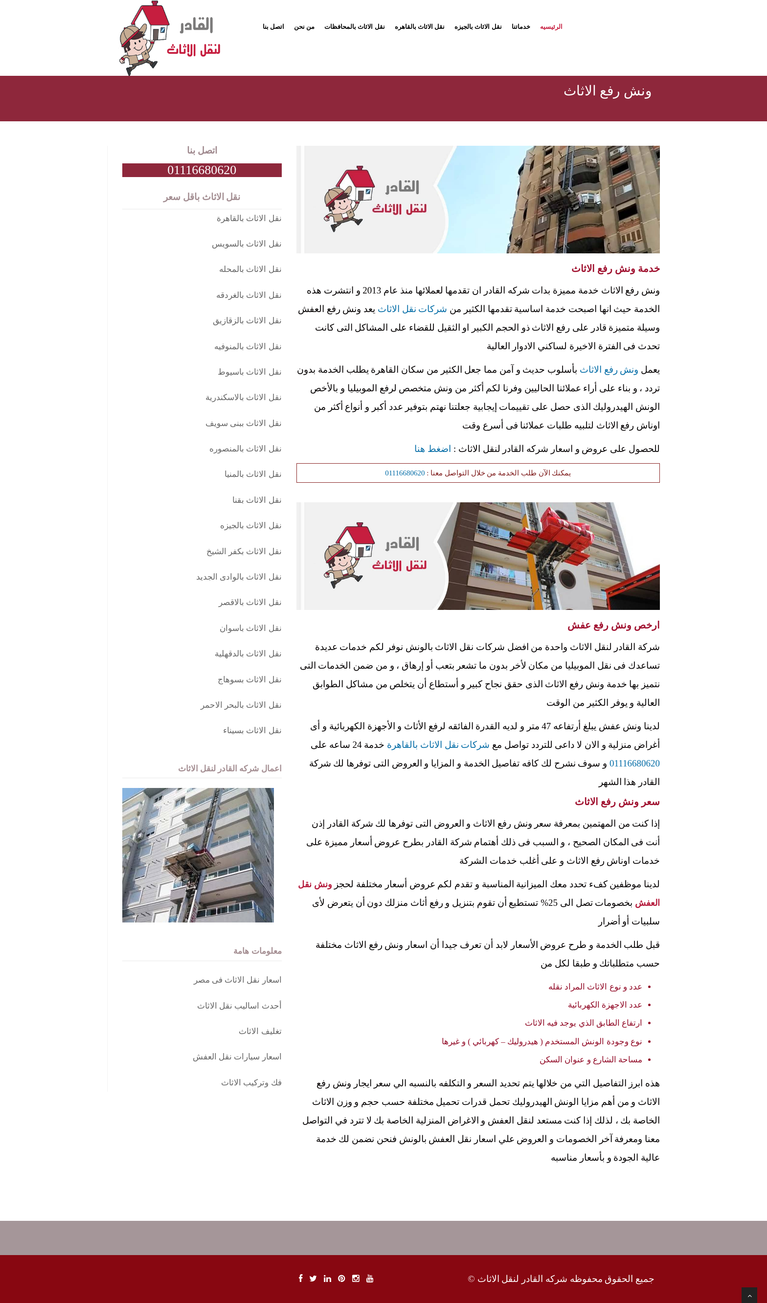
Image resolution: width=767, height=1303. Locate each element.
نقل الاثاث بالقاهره (420, 26)
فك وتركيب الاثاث (251, 1082)
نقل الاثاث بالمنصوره (245, 448)
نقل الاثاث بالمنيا (253, 474)
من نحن (304, 26)
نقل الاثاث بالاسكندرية (243, 397)
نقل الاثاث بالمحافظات (354, 26)
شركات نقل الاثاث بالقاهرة (438, 745)
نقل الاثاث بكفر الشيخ (244, 551)
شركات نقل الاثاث (413, 309)
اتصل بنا (273, 26)
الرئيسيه (551, 26)
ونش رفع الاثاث (609, 369)
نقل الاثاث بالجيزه (478, 26)
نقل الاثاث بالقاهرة (249, 218)
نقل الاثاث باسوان (251, 628)
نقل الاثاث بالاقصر (250, 602)
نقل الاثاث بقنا (257, 500)
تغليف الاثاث (260, 1031)
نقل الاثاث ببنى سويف (243, 423)
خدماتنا (521, 26)
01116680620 (405, 473)
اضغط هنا (432, 449)
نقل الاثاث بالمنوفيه (248, 346)
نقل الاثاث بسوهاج (250, 679)
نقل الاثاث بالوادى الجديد (239, 577)
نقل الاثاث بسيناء (252, 730)
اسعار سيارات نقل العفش (237, 1056)
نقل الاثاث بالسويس (247, 243)
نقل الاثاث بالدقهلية (248, 653)
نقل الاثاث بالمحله (250, 269)
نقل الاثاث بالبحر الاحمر (241, 705)
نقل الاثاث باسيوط (250, 372)
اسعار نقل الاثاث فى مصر (238, 980)
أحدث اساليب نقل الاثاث (239, 1006)
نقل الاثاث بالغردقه (249, 295)
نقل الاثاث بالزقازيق (247, 320)
